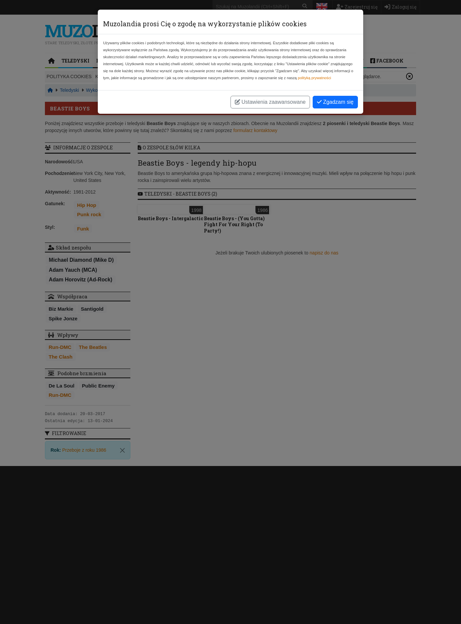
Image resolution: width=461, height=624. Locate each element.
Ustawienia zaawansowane (270, 102)
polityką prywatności (314, 78)
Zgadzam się (335, 102)
